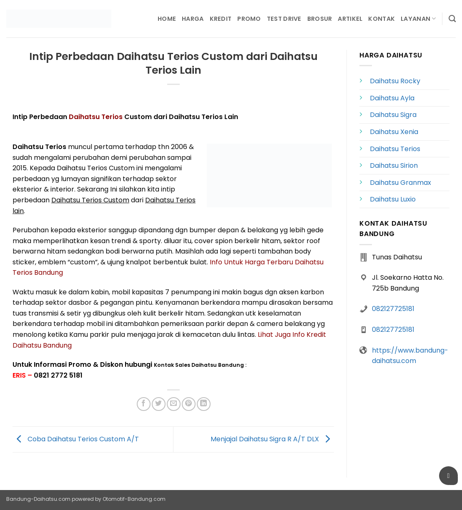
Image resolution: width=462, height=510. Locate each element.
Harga (192, 19)
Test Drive (284, 19)
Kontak (381, 19)
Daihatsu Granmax (400, 182)
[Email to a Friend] (174, 404)
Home (167, 19)
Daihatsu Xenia (394, 132)
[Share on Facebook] (144, 404)
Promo (249, 19)
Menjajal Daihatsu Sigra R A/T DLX (272, 439)
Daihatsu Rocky (395, 81)
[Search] (452, 18)
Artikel (350, 19)
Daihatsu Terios (96, 117)
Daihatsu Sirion (394, 165)
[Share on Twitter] (159, 404)
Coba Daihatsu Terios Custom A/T (76, 439)
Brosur (319, 19)
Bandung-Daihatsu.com (38, 499)
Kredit (221, 19)
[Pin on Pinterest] (189, 404)
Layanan (418, 19)
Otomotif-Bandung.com (134, 499)
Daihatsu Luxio (393, 199)
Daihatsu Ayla (392, 98)
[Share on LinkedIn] (204, 404)
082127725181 (393, 308)
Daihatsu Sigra (393, 114)
